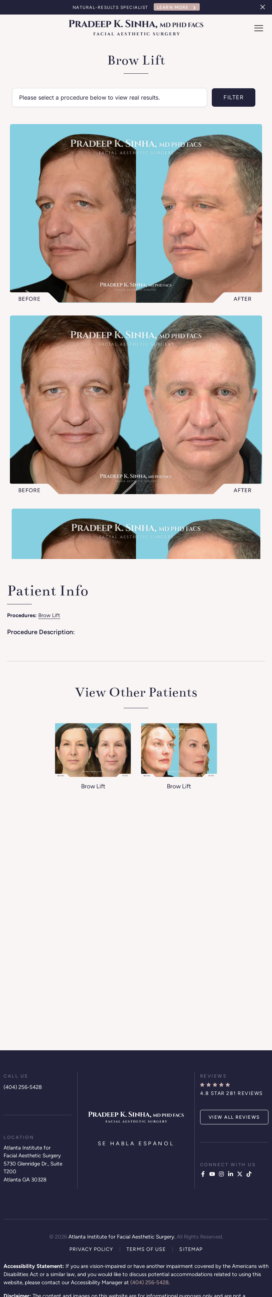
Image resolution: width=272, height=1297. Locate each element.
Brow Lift (49, 615)
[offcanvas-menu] (259, 28)
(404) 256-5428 (23, 1087)
